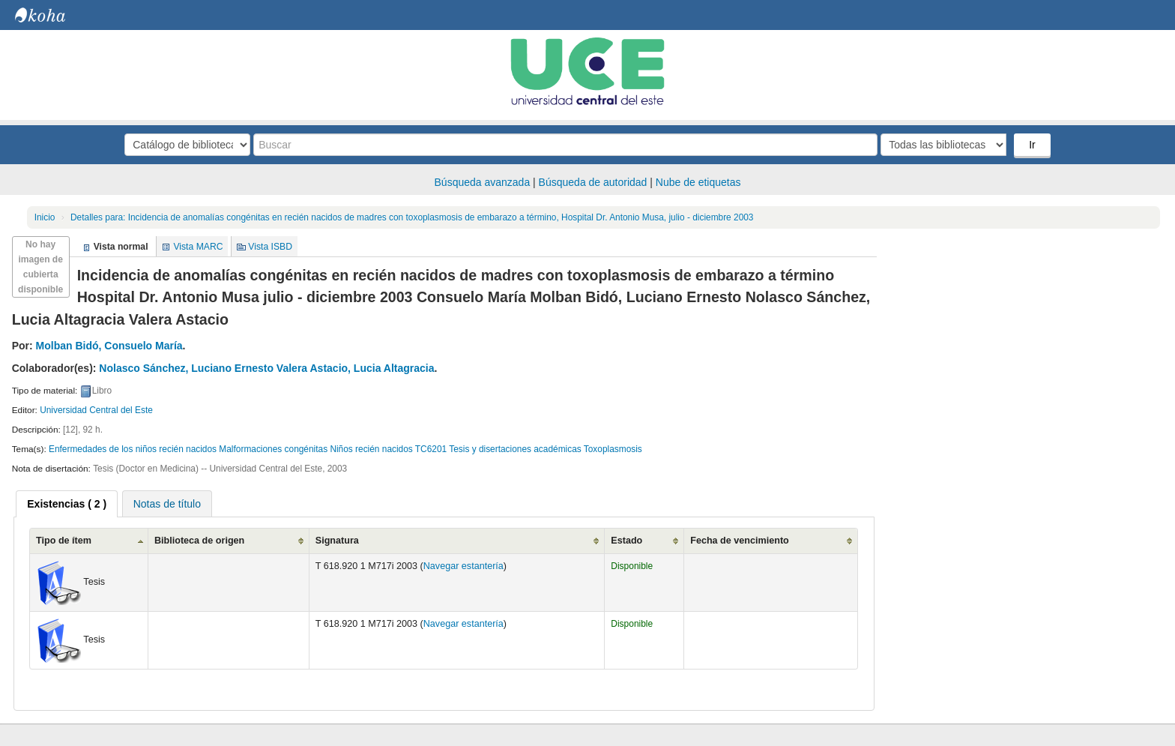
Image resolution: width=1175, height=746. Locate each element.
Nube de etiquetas (698, 182)
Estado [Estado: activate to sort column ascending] (626, 540)
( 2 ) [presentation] (66, 504)
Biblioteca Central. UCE (52, 15)
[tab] (67, 503)
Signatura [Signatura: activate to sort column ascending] (337, 540)
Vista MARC (198, 246)
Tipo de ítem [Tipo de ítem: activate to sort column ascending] (63, 540)
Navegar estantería (463, 566)
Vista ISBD (270, 246)
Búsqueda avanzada (483, 182)
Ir (1032, 145)
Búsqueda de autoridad (593, 182)
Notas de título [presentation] (167, 504)
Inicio (44, 217)
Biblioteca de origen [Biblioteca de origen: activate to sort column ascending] (199, 540)
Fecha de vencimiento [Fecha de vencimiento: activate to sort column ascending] (739, 540)
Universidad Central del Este (96, 410)
